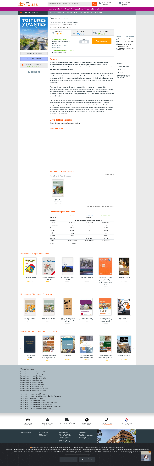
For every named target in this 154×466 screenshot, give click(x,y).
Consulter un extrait (34, 53)
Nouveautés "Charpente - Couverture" (36, 294)
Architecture (33, 398)
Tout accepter (68, 459)
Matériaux (49, 404)
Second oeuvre (34, 394)
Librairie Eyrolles (43, 434)
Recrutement (82, 437)
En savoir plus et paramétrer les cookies (77, 454)
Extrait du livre (123, 70)
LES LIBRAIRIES (43, 432)
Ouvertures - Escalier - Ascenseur (50, 396)
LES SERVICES (83, 432)
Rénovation (33, 408)
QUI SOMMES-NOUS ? (26, 432)
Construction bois (51, 402)
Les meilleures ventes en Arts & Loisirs (32, 384)
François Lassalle (55, 22)
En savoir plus (109, 174)
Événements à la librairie (85, 439)
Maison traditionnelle (44, 408)
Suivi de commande (64, 434)
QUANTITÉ (84, 39)
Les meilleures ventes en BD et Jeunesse (33, 390)
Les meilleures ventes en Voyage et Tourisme (34, 388)
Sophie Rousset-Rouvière (69, 22)
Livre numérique (63, 439)
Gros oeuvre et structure (37, 400)
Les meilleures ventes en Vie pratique (32, 386)
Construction (24, 394)
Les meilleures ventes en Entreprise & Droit (33, 378)
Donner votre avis (70, 24)
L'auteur (120, 73)
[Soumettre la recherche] (94, 4)
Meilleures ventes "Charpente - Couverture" (39, 331)
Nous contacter (63, 440)
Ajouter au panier (101, 41)
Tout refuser (87, 459)
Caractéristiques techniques (123, 76)
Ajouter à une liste (34, 59)
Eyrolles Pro (42, 435)
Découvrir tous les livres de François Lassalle (100, 206)
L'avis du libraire (123, 66)
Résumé (120, 63)
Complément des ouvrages (86, 435)
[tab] (60, 33)
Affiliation (81, 434)
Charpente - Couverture (53, 406)
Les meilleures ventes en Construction (32, 376)
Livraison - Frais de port (65, 435)
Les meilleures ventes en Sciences (31, 380)
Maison (41, 398)
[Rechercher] (70, 4)
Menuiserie (43, 394)
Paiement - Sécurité (64, 437)
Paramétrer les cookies (65, 442)
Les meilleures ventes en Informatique (32, 374)
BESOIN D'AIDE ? (63, 432)
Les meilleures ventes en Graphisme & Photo (34, 372)
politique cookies (78, 447)
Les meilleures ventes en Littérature (31, 382)
